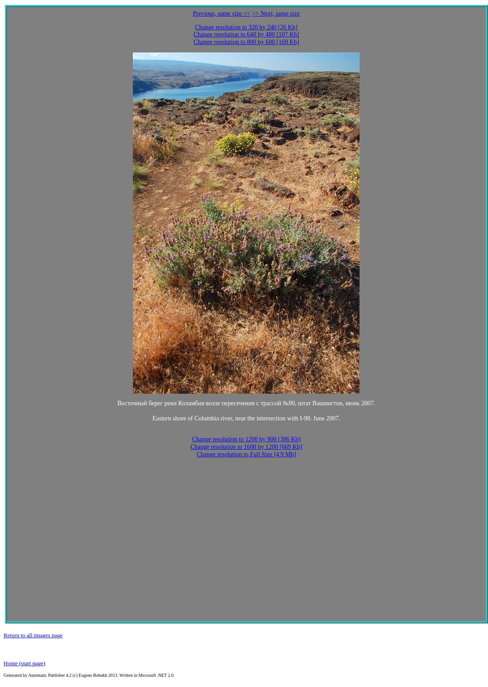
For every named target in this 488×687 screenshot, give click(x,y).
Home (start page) (24, 663)
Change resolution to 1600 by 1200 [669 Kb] (246, 446)
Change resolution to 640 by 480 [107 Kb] (246, 34)
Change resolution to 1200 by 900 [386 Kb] (246, 439)
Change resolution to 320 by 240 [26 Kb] (246, 27)
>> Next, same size (276, 13)
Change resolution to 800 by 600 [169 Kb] (246, 42)
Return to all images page (33, 635)
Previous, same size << (221, 13)
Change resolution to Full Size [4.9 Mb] (246, 454)
